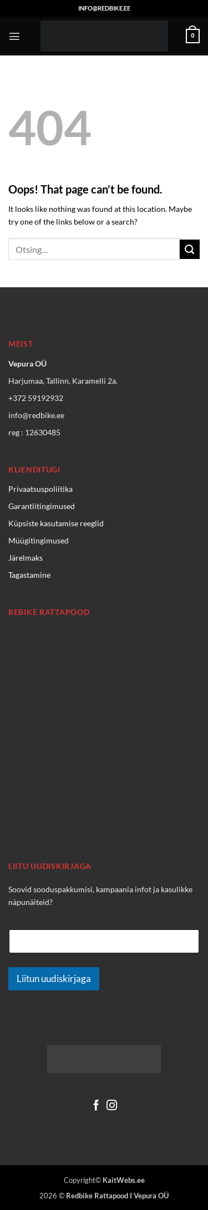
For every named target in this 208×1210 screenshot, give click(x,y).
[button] (14, 36)
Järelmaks (25, 557)
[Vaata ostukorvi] (193, 36)
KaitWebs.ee (124, 1180)
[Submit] (190, 250)
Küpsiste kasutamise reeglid (56, 523)
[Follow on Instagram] (111, 1106)
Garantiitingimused (41, 506)
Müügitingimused (38, 540)
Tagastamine (29, 574)
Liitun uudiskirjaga (54, 978)
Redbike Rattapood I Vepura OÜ (117, 1195)
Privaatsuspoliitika (40, 489)
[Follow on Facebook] (96, 1106)
